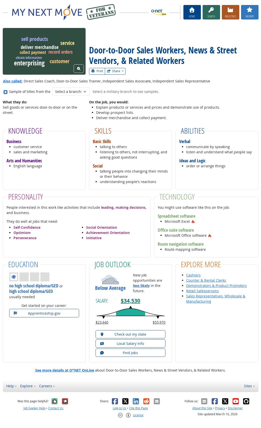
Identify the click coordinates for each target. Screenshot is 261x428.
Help (10, 386)
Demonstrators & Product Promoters (216, 285)
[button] (193, 221)
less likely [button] (141, 285)
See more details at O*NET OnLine (64, 370)
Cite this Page (138, 408)
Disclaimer (235, 408)
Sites (248, 386)
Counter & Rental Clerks (206, 280)
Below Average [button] (110, 288)
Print (97, 71)
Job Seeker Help (34, 408)
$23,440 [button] (102, 322)
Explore (26, 386)
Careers (45, 386)
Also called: (12, 81)
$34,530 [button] (130, 300)
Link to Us (119, 408)
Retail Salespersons (202, 290)
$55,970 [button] (159, 322)
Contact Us (55, 408)
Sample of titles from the (29, 91)
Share (114, 71)
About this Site (202, 408)
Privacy (220, 408)
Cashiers (193, 275)
